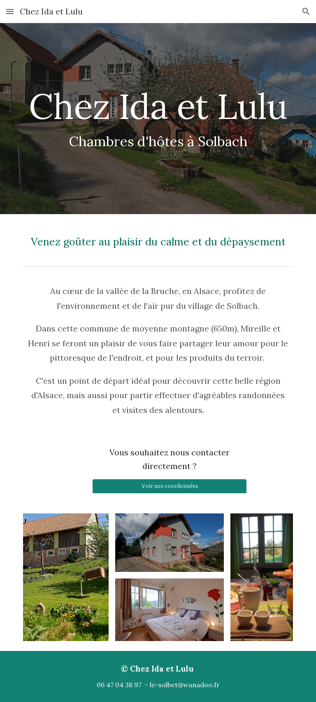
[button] (10, 11)
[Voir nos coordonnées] (169, 486)
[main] (158, 118)
